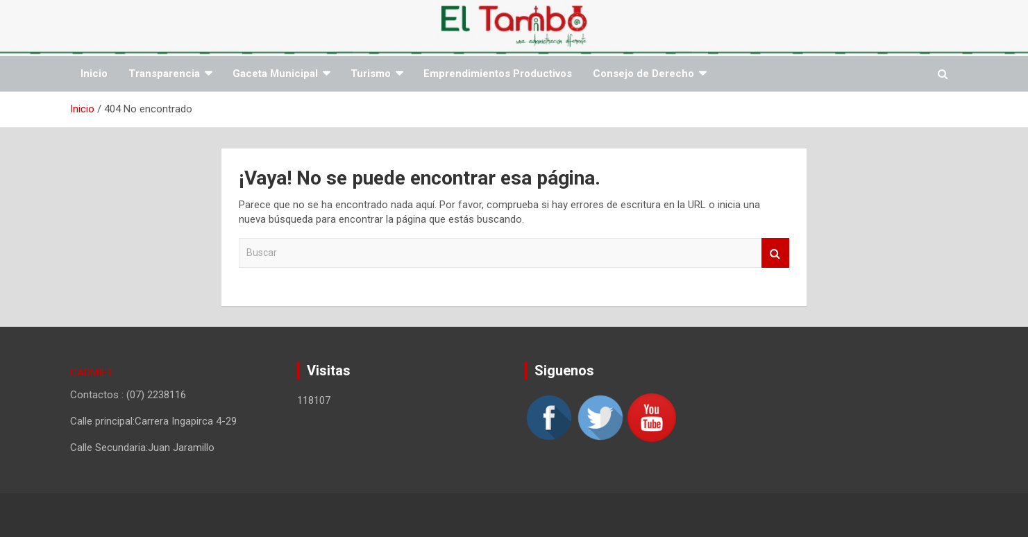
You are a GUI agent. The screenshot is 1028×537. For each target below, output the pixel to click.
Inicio (94, 73)
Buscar (775, 253)
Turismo (371, 73)
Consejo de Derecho (643, 73)
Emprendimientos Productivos (497, 73)
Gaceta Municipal (275, 73)
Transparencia (164, 73)
